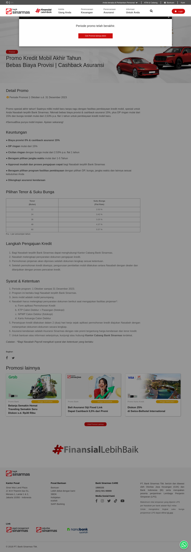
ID (7, 2)
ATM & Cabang (150, 2)
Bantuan (169, 2)
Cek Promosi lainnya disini (95, 36)
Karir (182, 2)
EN (12, 2)
